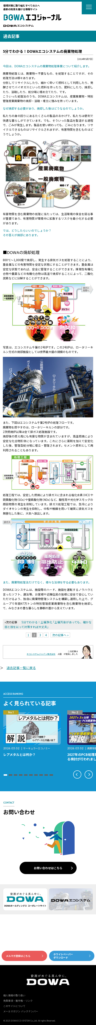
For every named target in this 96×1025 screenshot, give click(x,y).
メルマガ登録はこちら (18, 956)
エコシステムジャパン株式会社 (41, 653)
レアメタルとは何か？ (19, 754)
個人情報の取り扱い (14, 995)
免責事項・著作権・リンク (18, 1000)
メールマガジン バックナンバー (20, 1011)
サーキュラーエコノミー (36, 748)
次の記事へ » (60, 635)
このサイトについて (14, 1006)
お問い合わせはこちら (48, 868)
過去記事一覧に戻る (21, 667)
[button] (5, 775)
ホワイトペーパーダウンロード (63, 955)
